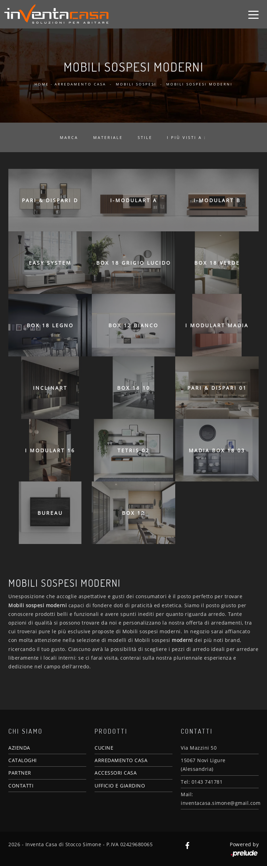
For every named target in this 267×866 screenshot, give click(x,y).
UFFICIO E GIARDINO (120, 785)
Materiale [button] (108, 137)
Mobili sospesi (136, 84)
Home (41, 84)
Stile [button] (145, 137)
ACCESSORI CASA (116, 772)
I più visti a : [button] (186, 137)
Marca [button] (69, 137)
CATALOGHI (22, 760)
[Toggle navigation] (253, 14)
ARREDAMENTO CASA (121, 760)
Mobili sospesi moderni (199, 84)
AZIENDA (19, 747)
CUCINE (104, 747)
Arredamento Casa (80, 84)
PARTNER (19, 772)
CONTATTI (20, 785)
